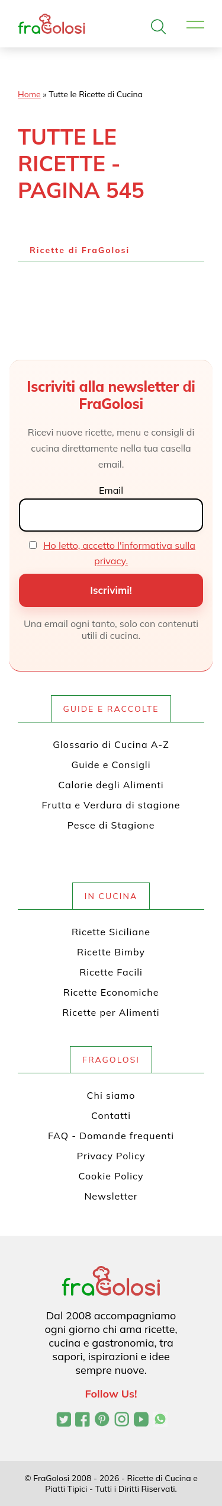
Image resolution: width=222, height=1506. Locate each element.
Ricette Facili (111, 972)
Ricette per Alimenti (110, 1012)
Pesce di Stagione (111, 825)
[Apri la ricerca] (158, 27)
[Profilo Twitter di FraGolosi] (63, 1421)
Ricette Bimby (111, 952)
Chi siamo (111, 1095)
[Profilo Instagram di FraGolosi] (121, 1421)
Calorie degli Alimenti (110, 785)
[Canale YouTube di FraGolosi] (141, 1421)
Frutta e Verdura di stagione (111, 805)
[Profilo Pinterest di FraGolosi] (102, 1421)
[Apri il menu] (195, 25)
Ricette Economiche (111, 992)
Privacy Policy (111, 1156)
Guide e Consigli (110, 764)
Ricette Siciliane (111, 932)
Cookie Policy (111, 1176)
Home (29, 94)
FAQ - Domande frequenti (111, 1136)
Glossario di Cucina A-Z (111, 744)
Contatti (111, 1115)
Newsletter (110, 1196)
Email (111, 490)
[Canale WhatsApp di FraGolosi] (160, 1421)
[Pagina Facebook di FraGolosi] (82, 1421)
